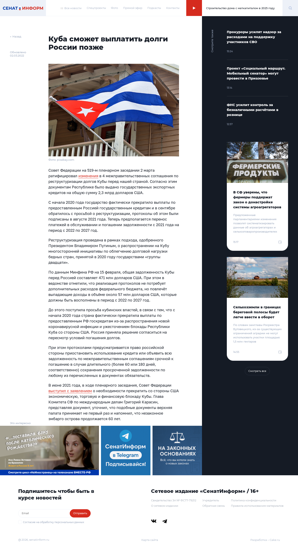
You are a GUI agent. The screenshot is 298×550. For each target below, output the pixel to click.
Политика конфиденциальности (253, 500)
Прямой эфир (132, 8)
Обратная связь (213, 505)
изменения (88, 176)
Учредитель (210, 500)
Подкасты (154, 8)
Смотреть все (257, 371)
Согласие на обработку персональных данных (53, 522)
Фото (114, 8)
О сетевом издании (164, 505)
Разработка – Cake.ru (265, 540)
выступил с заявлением (70, 390)
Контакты (172, 8)
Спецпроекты (96, 8)
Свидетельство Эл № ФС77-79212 (173, 500)
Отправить (80, 513)
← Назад (15, 36)
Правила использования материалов (257, 505)
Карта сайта (149, 540)
